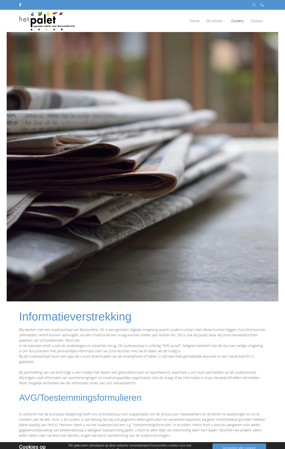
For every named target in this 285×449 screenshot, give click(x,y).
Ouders (237, 20)
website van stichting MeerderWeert (201, 446)
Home (195, 20)
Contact (256, 20)
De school (214, 20)
